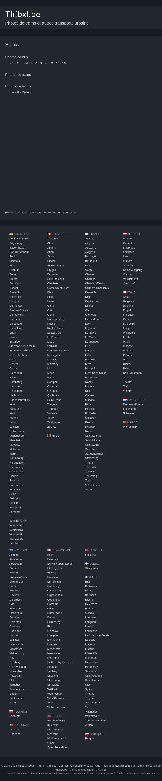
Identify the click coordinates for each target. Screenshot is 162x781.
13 (57, 63)
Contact (63, 765)
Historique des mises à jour (118, 765)
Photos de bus (16, 57)
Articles (51, 765)
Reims (12, 44)
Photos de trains (18, 75)
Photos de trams (18, 86)
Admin (41, 765)
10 (51, 63)
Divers (26, 92)
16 (64, 63)
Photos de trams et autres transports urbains (47, 23)
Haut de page (66, 212)
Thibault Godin (26, 765)
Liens (140, 765)
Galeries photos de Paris (85, 765)
